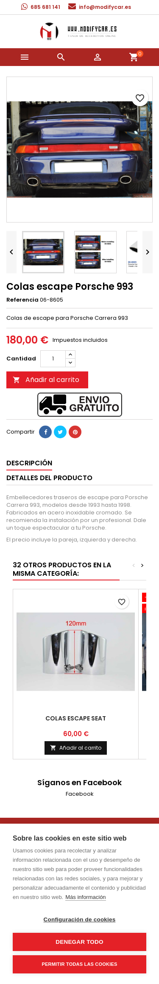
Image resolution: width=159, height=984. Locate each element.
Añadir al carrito (46, 380)
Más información (85, 897)
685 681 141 (45, 7)
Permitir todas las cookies (79, 964)
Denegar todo (79, 942)
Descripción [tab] (29, 463)
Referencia (22, 300)
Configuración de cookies (80, 919)
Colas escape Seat (75, 718)
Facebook (80, 794)
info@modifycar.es (105, 7)
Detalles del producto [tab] (49, 478)
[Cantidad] (53, 358)
